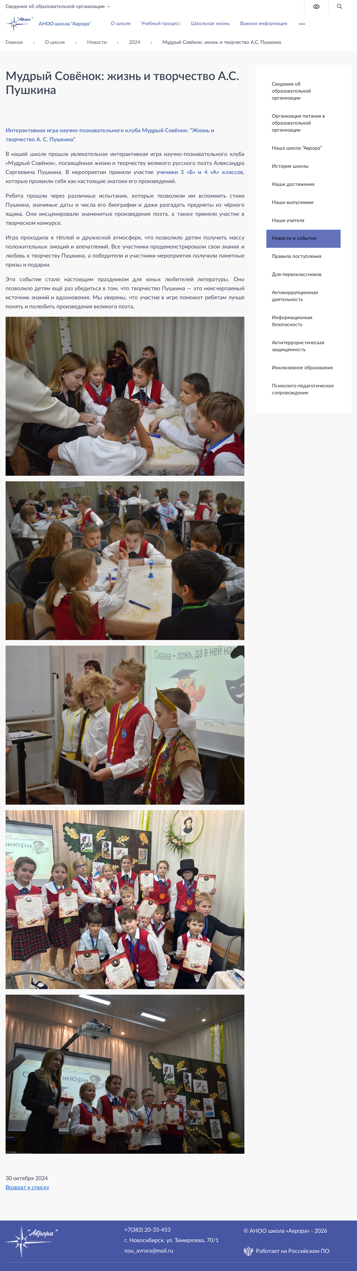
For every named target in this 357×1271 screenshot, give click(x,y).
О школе (121, 23)
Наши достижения (293, 184)
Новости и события (294, 238)
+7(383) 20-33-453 (147, 1230)
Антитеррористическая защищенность (298, 346)
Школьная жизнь (210, 23)
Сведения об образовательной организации (58, 6)
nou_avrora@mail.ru (148, 1251)
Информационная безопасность (292, 321)
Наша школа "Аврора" (297, 147)
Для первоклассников (296, 274)
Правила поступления (296, 256)
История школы (290, 166)
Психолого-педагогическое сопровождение (303, 389)
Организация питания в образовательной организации (298, 122)
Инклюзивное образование (302, 367)
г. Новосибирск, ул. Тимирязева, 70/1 (171, 1240)
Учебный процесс (161, 23)
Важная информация (263, 23)
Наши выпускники (292, 202)
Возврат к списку (27, 1187)
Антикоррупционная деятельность (295, 296)
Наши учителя (288, 220)
